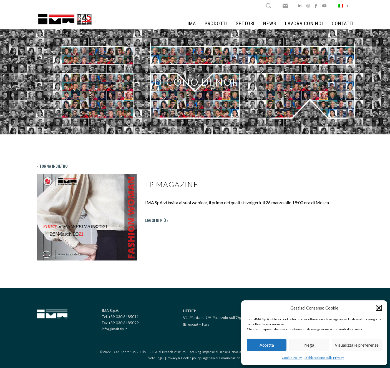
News (269, 23)
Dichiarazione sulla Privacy (324, 358)
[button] (379, 308)
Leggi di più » (156, 220)
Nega (309, 345)
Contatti (343, 23)
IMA (192, 23)
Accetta (267, 345)
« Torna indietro (52, 166)
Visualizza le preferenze (357, 345)
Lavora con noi (304, 23)
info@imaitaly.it (114, 329)
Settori (245, 23)
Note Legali (156, 358)
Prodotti (216, 23)
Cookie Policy (292, 358)
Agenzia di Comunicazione (222, 358)
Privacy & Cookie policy (184, 358)
